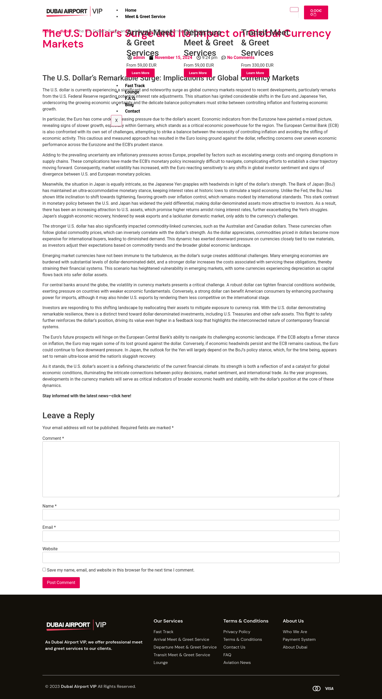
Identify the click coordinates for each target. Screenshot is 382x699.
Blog (129, 104)
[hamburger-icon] (293, 9)
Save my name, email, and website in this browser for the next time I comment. (121, 570)
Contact (132, 111)
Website (50, 549)
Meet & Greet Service (145, 16)
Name (49, 506)
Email (49, 527)
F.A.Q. (130, 98)
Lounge (132, 92)
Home (130, 10)
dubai (66, 31)
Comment (53, 438)
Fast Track (135, 85)
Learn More (140, 73)
